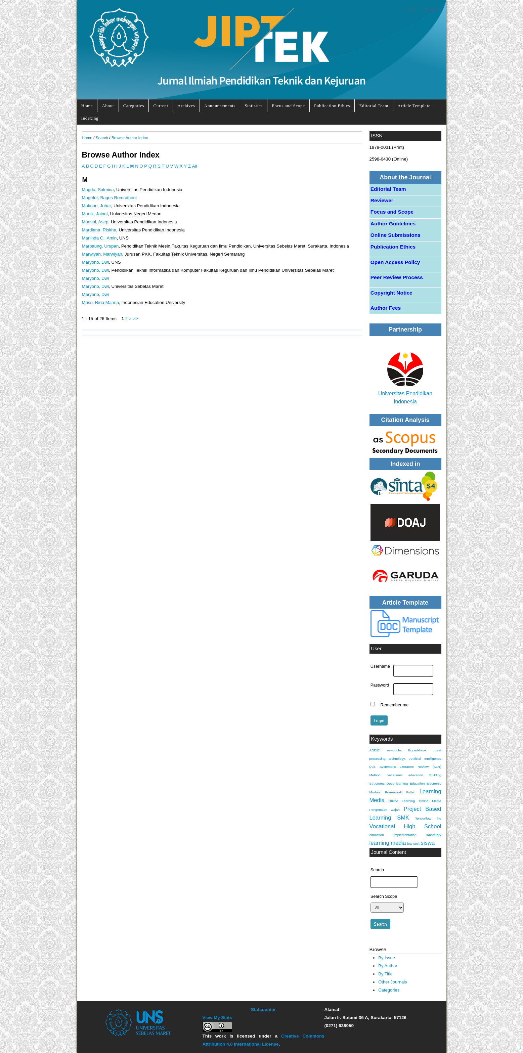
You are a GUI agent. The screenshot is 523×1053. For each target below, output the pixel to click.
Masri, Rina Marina (100, 302)
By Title (385, 973)
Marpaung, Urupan (100, 246)
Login (410, 9)
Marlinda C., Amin (99, 237)
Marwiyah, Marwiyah (102, 254)
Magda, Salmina (98, 189)
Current (160, 105)
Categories (133, 105)
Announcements (219, 105)
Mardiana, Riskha (99, 229)
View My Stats (217, 1017)
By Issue (386, 957)
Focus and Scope (288, 105)
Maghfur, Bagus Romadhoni (109, 197)
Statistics (254, 105)
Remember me (395, 705)
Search (102, 137)
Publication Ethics (332, 105)
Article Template (413, 105)
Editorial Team (373, 105)
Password (380, 685)
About (108, 105)
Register (431, 9)
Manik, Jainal (95, 213)
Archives (186, 105)
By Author (387, 965)
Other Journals (392, 981)
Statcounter (263, 1009)
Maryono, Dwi (95, 262)
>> (135, 318)
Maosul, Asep (95, 221)
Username (380, 666)
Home (87, 105)
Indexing (90, 118)
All (194, 166)
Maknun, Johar (96, 205)
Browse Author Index (130, 137)
